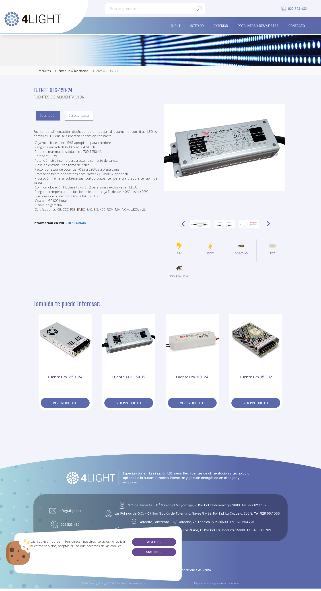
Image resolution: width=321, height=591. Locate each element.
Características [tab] (79, 115)
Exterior (221, 26)
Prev (183, 223)
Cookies (170, 570)
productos (44, 71)
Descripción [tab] (47, 115)
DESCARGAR (77, 223)
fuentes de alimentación (71, 71)
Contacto (296, 26)
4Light (176, 26)
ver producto (65, 403)
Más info (127, 551)
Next (268, 223)
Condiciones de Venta (195, 570)
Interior (197, 26)
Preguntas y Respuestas (258, 26)
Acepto (127, 541)
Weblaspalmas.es (229, 584)
